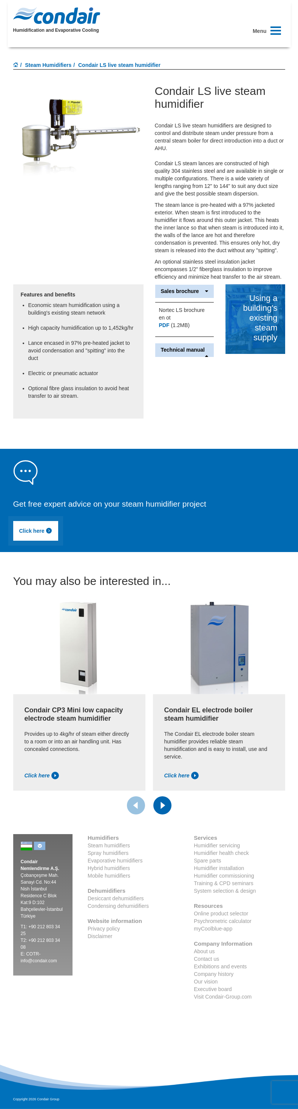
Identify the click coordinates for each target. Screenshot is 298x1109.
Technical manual (184, 350)
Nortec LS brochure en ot (182, 314)
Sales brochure (184, 291)
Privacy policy (104, 929)
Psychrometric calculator (223, 921)
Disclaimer (100, 936)
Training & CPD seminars (223, 883)
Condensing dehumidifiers (118, 906)
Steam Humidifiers (48, 65)
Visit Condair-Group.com (223, 997)
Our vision (206, 982)
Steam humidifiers (109, 845)
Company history (213, 974)
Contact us (206, 959)
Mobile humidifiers (109, 876)
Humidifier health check (221, 853)
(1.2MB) (174, 325)
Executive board (213, 989)
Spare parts (207, 861)
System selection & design (225, 891)
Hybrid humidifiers (109, 868)
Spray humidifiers (108, 853)
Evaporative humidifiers (115, 861)
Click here (35, 531)
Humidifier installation (219, 868)
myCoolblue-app (213, 929)
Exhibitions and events (220, 966)
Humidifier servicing (217, 845)
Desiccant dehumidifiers (116, 898)
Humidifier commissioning (224, 876)
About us (204, 951)
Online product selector (221, 913)
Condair (56, 15)
